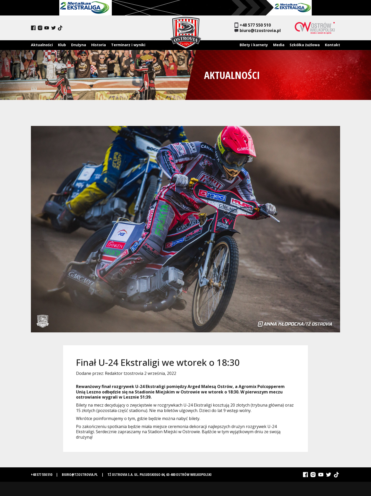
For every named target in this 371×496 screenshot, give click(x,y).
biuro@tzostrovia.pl (257, 30)
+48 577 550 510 (252, 25)
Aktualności (42, 44)
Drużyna (78, 44)
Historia (98, 44)
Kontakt (332, 44)
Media (278, 44)
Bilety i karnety (254, 44)
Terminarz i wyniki (128, 44)
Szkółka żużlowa (305, 44)
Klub (62, 44)
